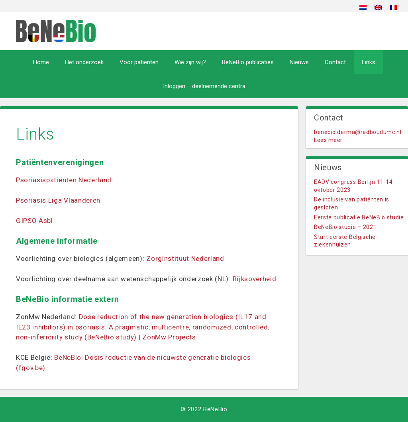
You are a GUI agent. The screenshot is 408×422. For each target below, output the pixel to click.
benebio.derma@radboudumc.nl (357, 132)
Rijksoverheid (255, 279)
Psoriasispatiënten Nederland (64, 180)
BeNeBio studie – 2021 (345, 227)
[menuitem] (363, 7)
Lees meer (328, 140)
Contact (335, 62)
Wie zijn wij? (190, 62)
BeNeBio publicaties (248, 62)
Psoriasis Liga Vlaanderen (58, 200)
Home (41, 62)
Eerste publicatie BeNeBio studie (359, 217)
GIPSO (27, 221)
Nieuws (299, 62)
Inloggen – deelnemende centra (204, 86)
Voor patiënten (139, 62)
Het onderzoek (84, 62)
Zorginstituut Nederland (185, 258)
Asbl (46, 221)
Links (368, 62)
